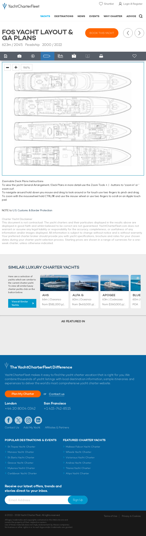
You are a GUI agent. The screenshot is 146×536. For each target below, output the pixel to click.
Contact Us (12, 427)
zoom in (16, 67)
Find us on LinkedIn (38, 420)
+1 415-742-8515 (57, 408)
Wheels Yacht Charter (78, 452)
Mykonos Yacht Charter (21, 468)
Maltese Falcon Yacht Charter (83, 446)
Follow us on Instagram (28, 420)
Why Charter (113, 16)
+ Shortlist (135, 56)
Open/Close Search (141, 16)
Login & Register (133, 3)
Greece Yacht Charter (20, 462)
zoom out (7, 67)
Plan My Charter (23, 394)
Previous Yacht (128, 33)
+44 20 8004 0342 (20, 408)
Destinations (63, 16)
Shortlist (109, 3)
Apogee (108, 295)
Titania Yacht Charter (78, 468)
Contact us (56, 394)
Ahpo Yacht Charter (77, 473)
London (11, 403)
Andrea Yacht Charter (78, 462)
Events (94, 16)
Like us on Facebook (8, 420)
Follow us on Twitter (18, 420)
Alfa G (77, 295)
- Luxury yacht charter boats (21, 7)
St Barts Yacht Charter (21, 457)
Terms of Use (110, 516)
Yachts (45, 16)
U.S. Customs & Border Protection (32, 210)
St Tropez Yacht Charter (21, 446)
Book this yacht (102, 33)
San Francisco (55, 403)
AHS (45, 295)
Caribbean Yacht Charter (22, 473)
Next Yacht (139, 33)
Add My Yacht (31, 427)
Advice (131, 16)
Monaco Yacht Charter (21, 452)
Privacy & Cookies (131, 516)
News (81, 16)
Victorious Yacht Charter (80, 457)
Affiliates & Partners (57, 427)
